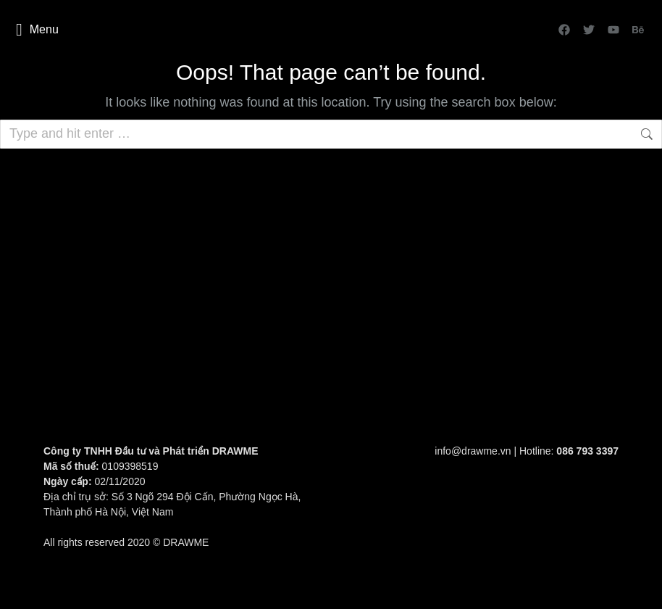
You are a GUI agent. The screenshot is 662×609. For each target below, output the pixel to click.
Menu (37, 29)
